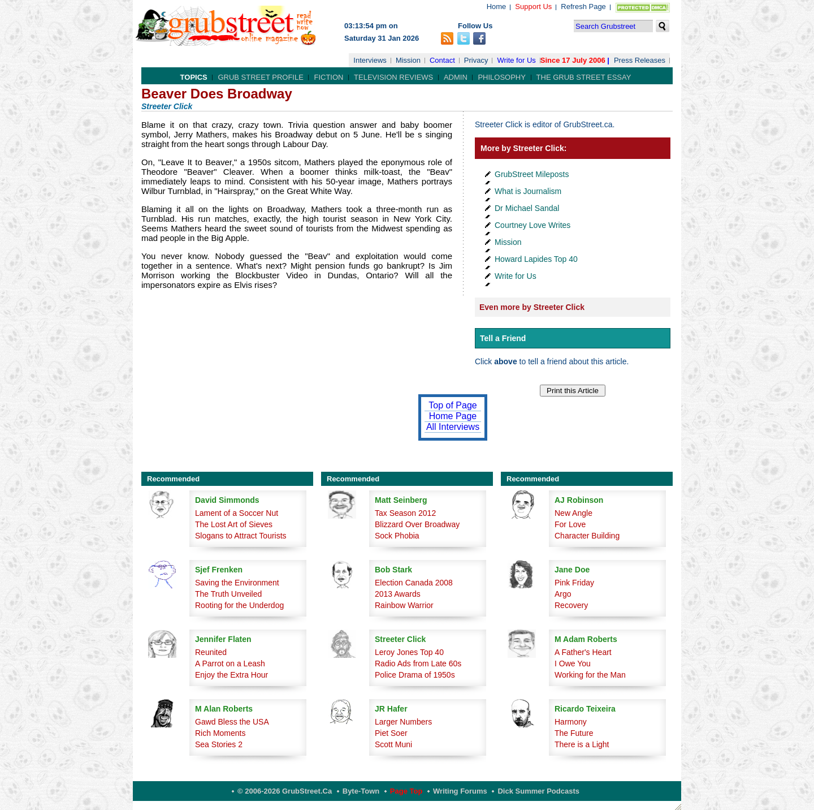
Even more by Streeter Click (531, 307)
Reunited (211, 652)
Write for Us (516, 60)
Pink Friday (574, 582)
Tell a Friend (503, 338)
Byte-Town (361, 791)
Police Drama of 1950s (415, 674)
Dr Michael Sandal (527, 208)
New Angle (573, 513)
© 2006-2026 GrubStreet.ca (284, 791)
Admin (455, 77)
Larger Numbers (403, 721)
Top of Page (452, 405)
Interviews (370, 60)
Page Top (406, 791)
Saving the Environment (237, 582)
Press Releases (639, 60)
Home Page (453, 416)
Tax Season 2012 (405, 513)
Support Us (533, 6)
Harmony (571, 721)
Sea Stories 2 (219, 744)
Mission (408, 60)
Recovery (571, 605)
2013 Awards (398, 593)
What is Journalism (528, 191)
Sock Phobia (397, 535)
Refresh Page (583, 6)
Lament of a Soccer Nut (236, 513)
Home (496, 6)
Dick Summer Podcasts (538, 791)
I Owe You (573, 663)
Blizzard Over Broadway (417, 524)
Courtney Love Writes (532, 225)
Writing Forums (460, 791)
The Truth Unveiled (228, 593)
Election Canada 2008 (414, 582)
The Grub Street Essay (583, 77)
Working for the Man (590, 674)
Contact (442, 60)
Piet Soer (391, 733)
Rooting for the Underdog (239, 605)
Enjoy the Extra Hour (231, 674)
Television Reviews (393, 77)
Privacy (476, 60)
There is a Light (582, 744)
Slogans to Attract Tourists (241, 535)
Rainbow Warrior (404, 605)
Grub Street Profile (260, 77)
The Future (574, 733)
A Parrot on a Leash (230, 663)
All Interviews (452, 427)
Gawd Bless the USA (232, 721)
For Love (570, 524)
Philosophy (502, 77)
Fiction (328, 77)
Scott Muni (393, 744)
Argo (563, 593)
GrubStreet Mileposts (532, 174)
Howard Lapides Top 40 (536, 259)
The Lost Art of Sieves (233, 524)
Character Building (587, 535)
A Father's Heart (583, 652)
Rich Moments (220, 733)
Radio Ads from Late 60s (418, 663)
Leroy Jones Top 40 (409, 652)
